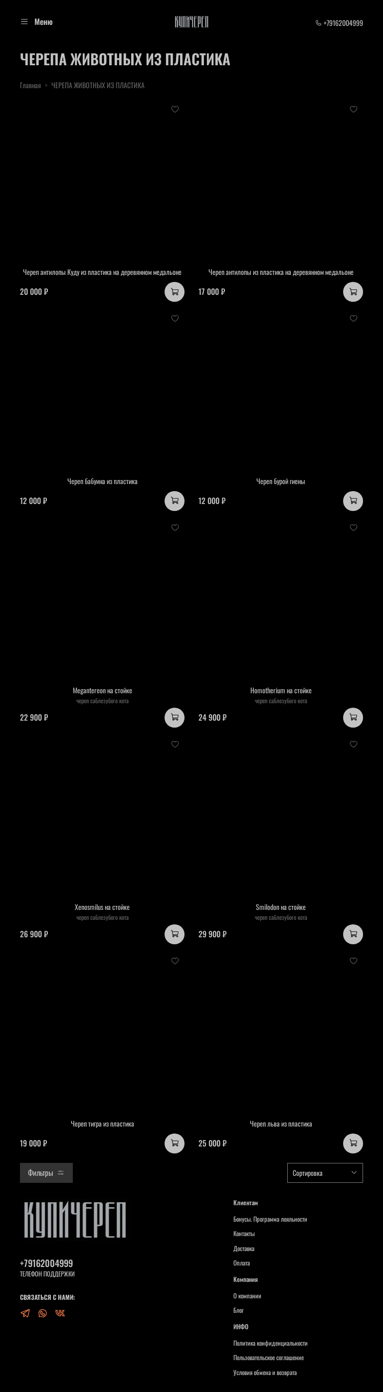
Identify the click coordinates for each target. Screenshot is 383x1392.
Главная (30, 85)
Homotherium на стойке (281, 690)
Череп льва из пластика (281, 1123)
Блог (238, 1310)
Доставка (243, 1248)
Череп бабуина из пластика (102, 481)
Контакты (244, 1233)
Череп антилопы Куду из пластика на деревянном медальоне (102, 271)
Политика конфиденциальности (270, 1343)
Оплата (241, 1263)
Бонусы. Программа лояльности (270, 1219)
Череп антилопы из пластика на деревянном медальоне (281, 271)
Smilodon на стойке (281, 906)
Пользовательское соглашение (268, 1357)
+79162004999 (339, 22)
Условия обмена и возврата (265, 1372)
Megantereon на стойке (102, 690)
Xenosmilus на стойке (102, 906)
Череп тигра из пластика (102, 1123)
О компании (247, 1295)
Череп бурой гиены (280, 481)
